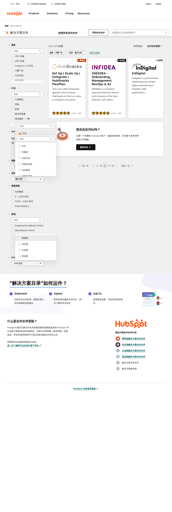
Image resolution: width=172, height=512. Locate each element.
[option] (35, 133)
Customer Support (36, 4)
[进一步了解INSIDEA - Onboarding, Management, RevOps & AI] (107, 88)
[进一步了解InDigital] (146, 88)
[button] (26, 45)
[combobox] (35, 126)
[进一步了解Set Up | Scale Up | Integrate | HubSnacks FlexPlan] (67, 88)
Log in (148, 4)
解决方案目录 (19, 32)
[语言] (27, 179)
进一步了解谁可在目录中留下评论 (24, 345)
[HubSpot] (14, 13)
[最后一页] (127, 166)
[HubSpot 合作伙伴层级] (27, 263)
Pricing (69, 13)
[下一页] (113, 166)
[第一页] (84, 166)
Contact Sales (58, 4)
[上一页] (97, 166)
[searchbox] (140, 33)
